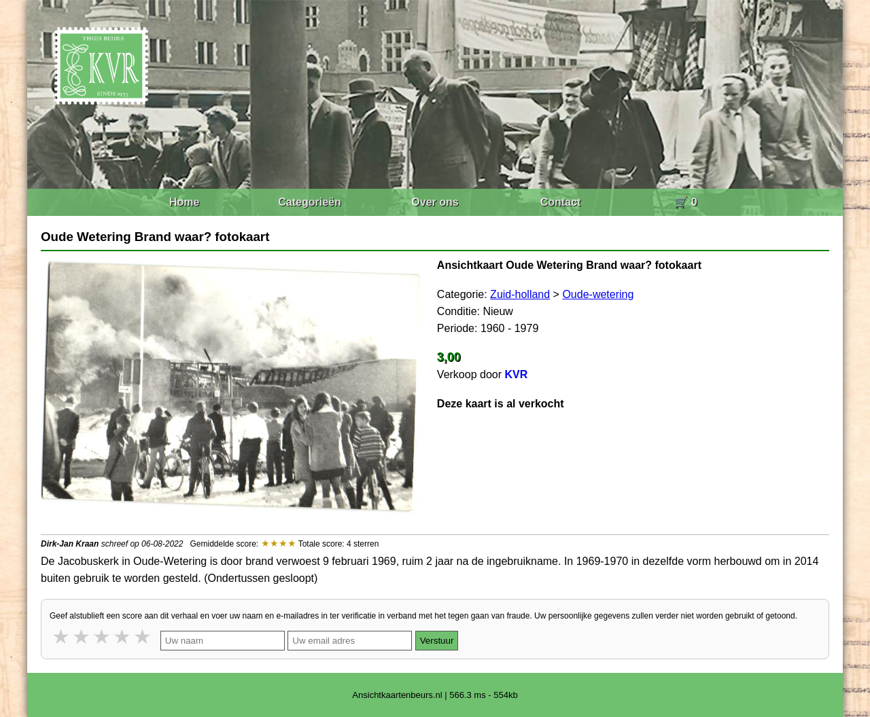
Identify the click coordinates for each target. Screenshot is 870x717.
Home (184, 202)
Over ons (434, 202)
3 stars (102, 636)
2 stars (82, 636)
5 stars (143, 636)
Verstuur (437, 641)
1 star (62, 636)
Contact (560, 202)
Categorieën (309, 202)
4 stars (123, 636)
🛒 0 (685, 202)
